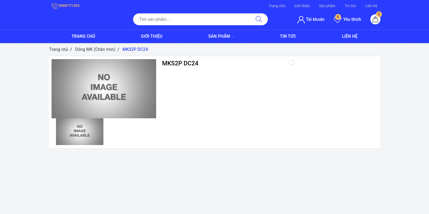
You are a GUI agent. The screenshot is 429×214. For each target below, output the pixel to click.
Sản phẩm (327, 6)
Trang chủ (277, 6)
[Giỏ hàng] (375, 19)
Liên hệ (371, 6)
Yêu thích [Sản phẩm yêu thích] (347, 19)
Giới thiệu (302, 6)
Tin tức (350, 6)
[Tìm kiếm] (258, 19)
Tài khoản (310, 19)
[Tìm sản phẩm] (191, 19)
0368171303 (65, 5)
